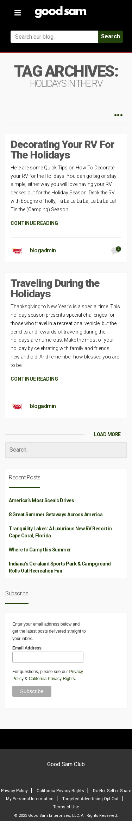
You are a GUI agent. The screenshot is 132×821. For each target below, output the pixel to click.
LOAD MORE (107, 434)
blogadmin (43, 250)
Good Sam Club (66, 764)
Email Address (27, 648)
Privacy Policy (14, 790)
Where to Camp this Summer (40, 549)
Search (110, 36)
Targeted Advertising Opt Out (90, 798)
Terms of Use (66, 806)
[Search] (66, 450)
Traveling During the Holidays (55, 288)
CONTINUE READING (34, 223)
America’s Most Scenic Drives (41, 500)
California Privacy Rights (52, 678)
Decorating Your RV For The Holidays (62, 149)
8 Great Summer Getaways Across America (55, 514)
